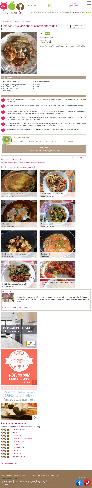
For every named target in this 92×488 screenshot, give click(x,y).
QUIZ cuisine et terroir (10, 475)
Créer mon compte (75, 7)
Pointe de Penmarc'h (22, 481)
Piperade (5, 224)
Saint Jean (41, 481)
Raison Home (7, 481)
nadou (16, 444)
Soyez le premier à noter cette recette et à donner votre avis (23, 163)
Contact (23, 475)
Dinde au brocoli (47, 224)
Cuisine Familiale (20, 441)
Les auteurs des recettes (14, 423)
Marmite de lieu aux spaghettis (52, 194)
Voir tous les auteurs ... (9, 463)
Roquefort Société (30, 483)
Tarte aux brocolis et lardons (12, 194)
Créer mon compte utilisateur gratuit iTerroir (44, 151)
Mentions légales (54, 475)
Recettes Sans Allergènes (11, 483)
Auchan (5, 485)
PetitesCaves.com (45, 483)
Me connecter (74, 5)
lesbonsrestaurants (22, 438)
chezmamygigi (8, 226)
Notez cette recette (78, 157)
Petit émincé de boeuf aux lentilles (14, 284)
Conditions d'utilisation (37, 475)
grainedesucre (8, 196)
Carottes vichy (46, 254)
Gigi (42, 286)
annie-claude (19, 456)
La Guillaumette (20, 429)
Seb (33, 481)
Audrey (16, 432)
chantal (17, 450)
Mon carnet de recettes (21, 137)
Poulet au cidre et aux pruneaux (14, 254)
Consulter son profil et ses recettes (14, 307)
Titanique (17, 435)
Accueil (4, 22)
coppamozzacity (20, 447)
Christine (17, 453)
